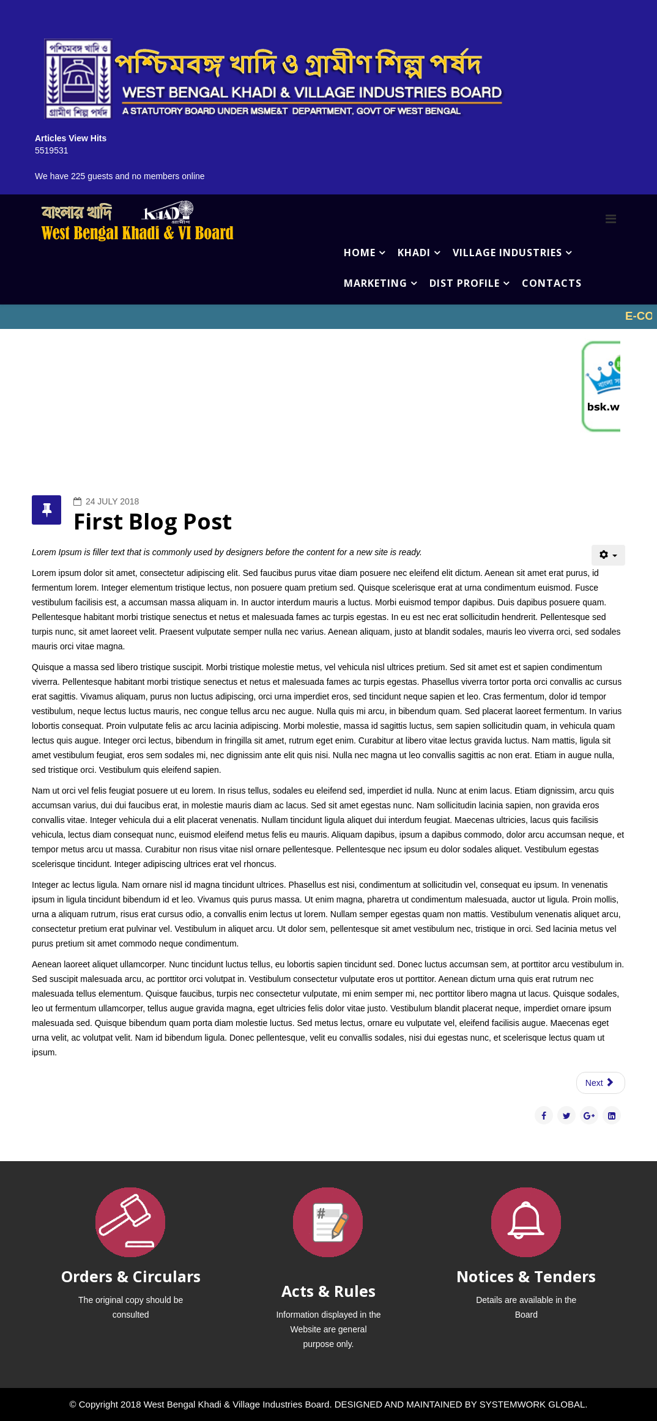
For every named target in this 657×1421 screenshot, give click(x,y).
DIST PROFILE (464, 283)
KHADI (414, 252)
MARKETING (375, 283)
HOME (360, 252)
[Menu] (611, 219)
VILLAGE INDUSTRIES (507, 252)
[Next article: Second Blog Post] (600, 1083)
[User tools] (608, 555)
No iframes (328, 316)
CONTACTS (552, 283)
